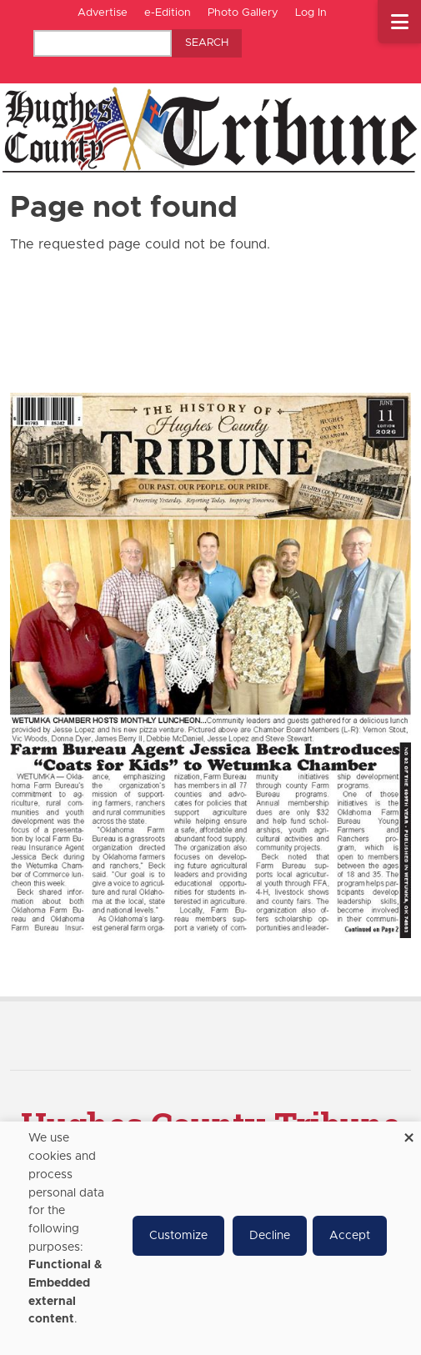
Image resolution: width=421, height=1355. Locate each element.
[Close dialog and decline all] (408, 1132)
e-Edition (167, 13)
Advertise (103, 13)
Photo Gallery (243, 13)
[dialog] (210, 1238)
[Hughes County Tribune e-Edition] (210, 664)
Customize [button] (178, 1236)
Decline (269, 1236)
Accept (349, 1236)
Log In (311, 13)
